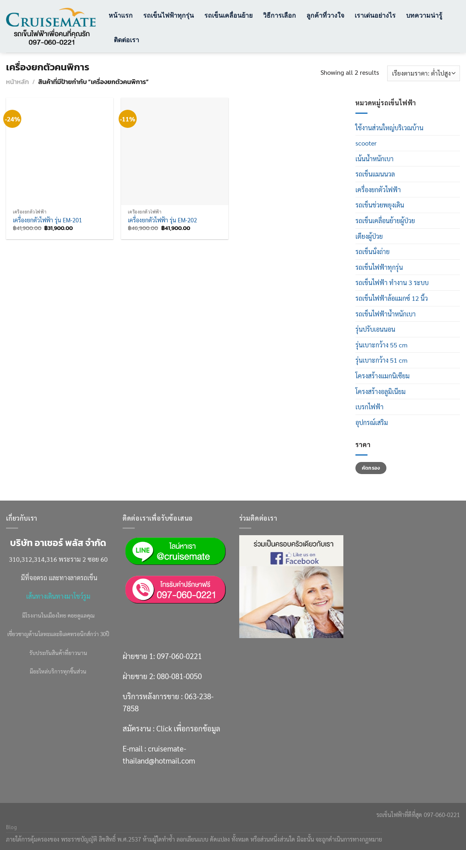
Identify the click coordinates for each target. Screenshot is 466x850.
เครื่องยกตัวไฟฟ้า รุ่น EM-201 (47, 220)
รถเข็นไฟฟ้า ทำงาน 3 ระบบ (392, 282)
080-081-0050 (179, 676)
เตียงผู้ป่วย (369, 236)
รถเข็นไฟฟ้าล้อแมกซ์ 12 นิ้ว (391, 298)
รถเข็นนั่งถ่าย (372, 251)
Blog (11, 827)
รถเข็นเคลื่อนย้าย (228, 15)
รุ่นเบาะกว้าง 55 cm (381, 345)
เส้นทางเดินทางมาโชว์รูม (58, 596)
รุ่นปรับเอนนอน (375, 329)
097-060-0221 (179, 656)
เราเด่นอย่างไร (375, 15)
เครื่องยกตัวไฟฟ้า (378, 189)
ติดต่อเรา (126, 39)
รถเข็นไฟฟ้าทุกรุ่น (168, 15)
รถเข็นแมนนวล (375, 174)
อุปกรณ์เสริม (371, 422)
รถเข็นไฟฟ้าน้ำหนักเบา (385, 314)
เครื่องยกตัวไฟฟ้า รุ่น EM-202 (162, 220)
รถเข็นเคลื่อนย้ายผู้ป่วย (385, 220)
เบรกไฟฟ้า (369, 406)
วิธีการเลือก (279, 15)
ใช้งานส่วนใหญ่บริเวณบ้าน (389, 127)
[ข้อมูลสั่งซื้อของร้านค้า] (423, 73)
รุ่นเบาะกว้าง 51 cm (381, 360)
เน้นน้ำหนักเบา (374, 158)
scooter (366, 143)
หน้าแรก (121, 15)
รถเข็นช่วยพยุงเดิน (379, 205)
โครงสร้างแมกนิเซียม (382, 376)
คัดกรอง (371, 468)
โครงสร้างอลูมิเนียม (380, 391)
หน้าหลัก (17, 81)
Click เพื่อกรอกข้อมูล (188, 728)
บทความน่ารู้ (424, 15)
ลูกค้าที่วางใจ (325, 15)
